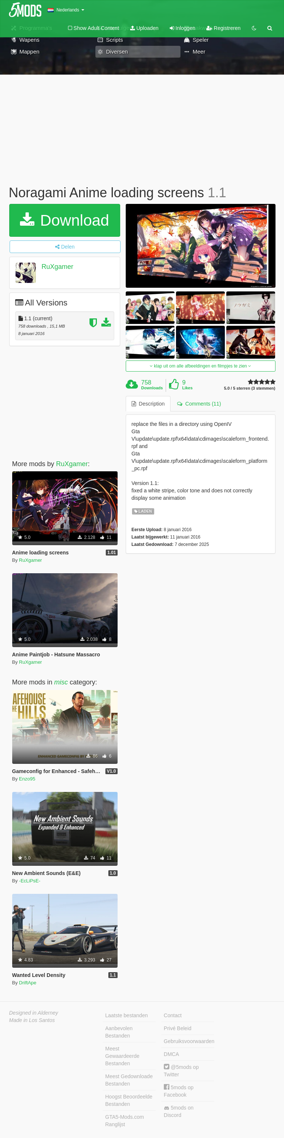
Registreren (223, 28)
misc (61, 682)
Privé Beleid (178, 1028)
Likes (187, 388)
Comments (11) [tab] (199, 404)
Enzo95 (27, 779)
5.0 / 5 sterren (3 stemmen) (249, 388)
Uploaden (144, 28)
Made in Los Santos (32, 1020)
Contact (173, 1015)
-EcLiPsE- (29, 881)
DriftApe (27, 982)
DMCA (171, 1054)
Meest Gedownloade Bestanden (129, 1080)
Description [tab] (148, 404)
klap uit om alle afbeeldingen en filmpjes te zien (200, 366)
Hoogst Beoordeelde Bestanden (129, 1100)
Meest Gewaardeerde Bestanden (122, 1056)
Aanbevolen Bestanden (119, 1032)
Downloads (152, 388)
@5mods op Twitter (181, 1070)
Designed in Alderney (33, 1013)
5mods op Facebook (178, 1091)
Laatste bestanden (126, 1015)
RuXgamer (57, 266)
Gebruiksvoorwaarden (189, 1041)
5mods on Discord (178, 1111)
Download (64, 220)
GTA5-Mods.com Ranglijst (124, 1120)
